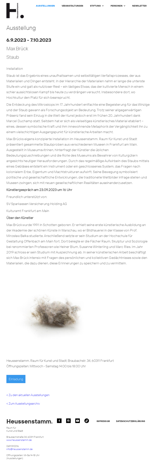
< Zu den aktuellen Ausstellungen (28, 395)
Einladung (16, 379)
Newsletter (139, 5)
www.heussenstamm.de (19, 439)
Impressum (103, 421)
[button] (97, 6)
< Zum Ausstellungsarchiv (23, 403)
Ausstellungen (45, 5)
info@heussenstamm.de (19, 449)
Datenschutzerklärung (130, 421)
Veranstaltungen (72, 5)
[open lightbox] (54, 313)
